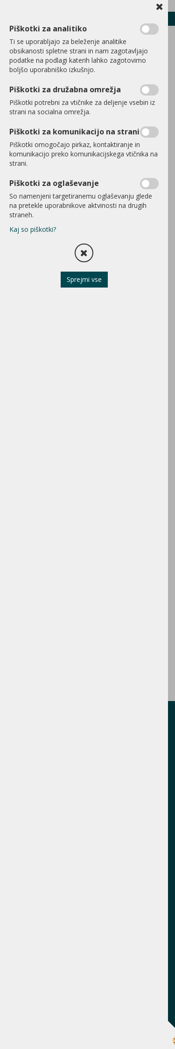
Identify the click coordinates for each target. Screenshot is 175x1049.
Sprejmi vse (84, 279)
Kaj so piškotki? (32, 229)
